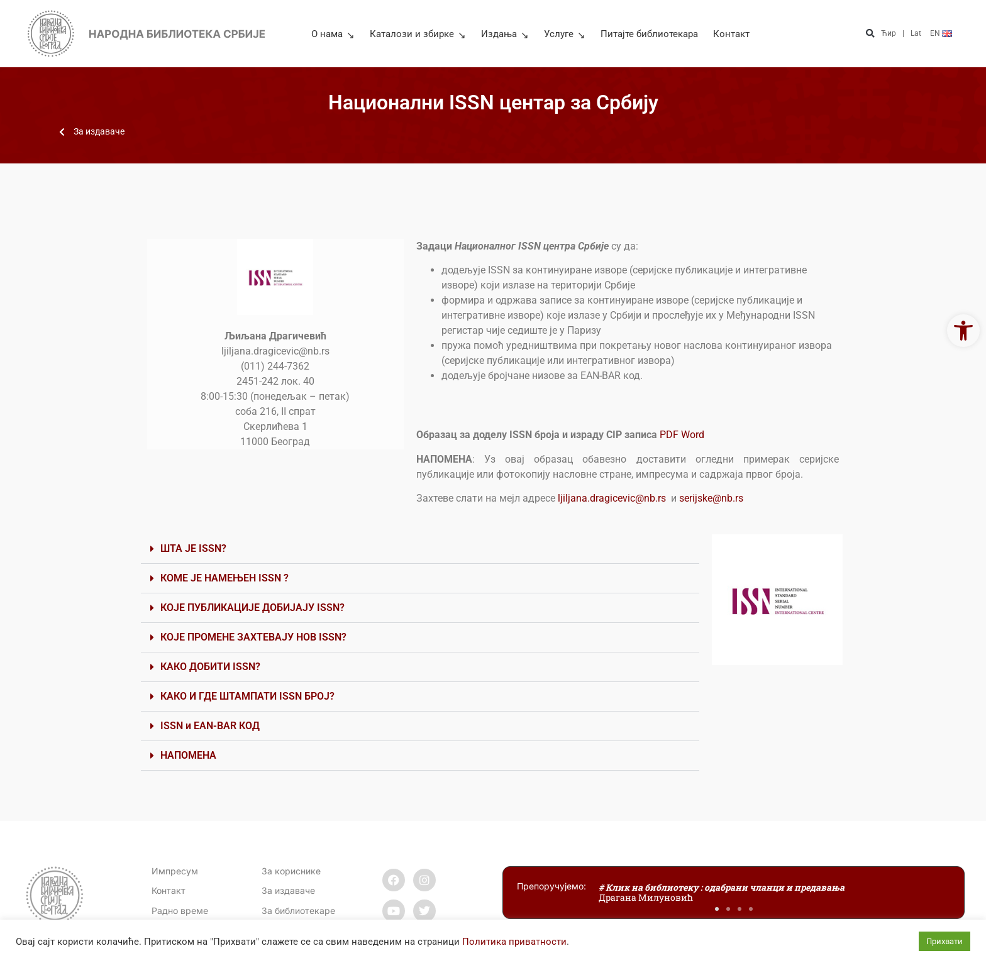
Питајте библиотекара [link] (649, 34)
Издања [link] (505, 34)
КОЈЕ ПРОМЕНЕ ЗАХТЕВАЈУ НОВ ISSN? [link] (253, 637)
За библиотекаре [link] (298, 910)
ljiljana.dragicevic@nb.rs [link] (612, 498)
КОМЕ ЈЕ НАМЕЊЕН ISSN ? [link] (224, 578)
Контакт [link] (731, 34)
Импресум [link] (175, 871)
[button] (870, 33)
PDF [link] (670, 435)
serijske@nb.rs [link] (711, 498)
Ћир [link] (888, 33)
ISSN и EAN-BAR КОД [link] (210, 726)
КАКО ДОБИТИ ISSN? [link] (210, 667)
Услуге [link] (564, 34)
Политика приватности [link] (514, 941)
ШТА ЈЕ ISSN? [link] (193, 548)
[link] (963, 330)
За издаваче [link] (288, 890)
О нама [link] (333, 34)
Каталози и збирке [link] (418, 34)
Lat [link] (916, 33)
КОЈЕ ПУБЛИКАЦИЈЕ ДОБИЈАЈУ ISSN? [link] (252, 608)
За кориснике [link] (291, 871)
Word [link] (694, 435)
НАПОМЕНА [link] (188, 755)
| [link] (903, 33)
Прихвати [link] (944, 941)
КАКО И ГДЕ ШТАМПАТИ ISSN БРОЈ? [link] (247, 696)
